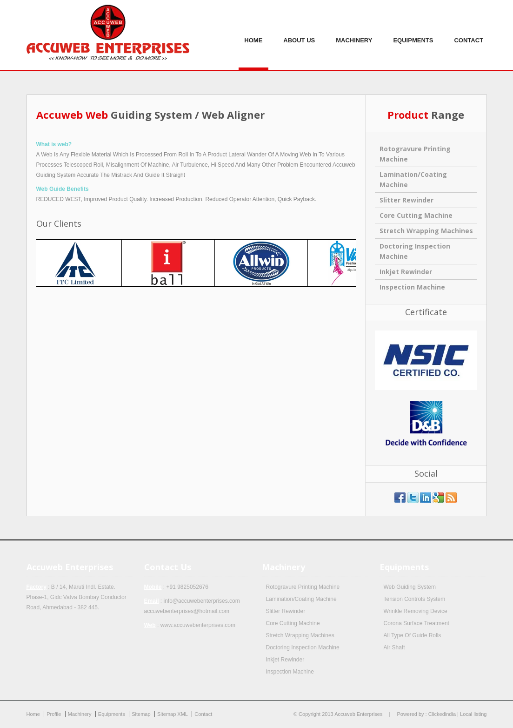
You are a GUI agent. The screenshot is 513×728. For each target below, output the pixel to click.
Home (253, 35)
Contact (468, 35)
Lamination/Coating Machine (301, 599)
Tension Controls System (415, 599)
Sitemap (141, 714)
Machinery (354, 35)
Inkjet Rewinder (406, 271)
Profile (54, 714)
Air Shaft (394, 647)
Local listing (473, 714)
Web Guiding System (410, 587)
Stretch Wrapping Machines (426, 230)
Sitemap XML (172, 714)
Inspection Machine (412, 287)
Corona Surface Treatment (416, 623)
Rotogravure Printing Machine (303, 587)
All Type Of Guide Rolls (412, 635)
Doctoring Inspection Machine (303, 647)
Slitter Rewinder (406, 199)
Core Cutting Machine (416, 215)
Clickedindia (442, 714)
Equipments (413, 35)
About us (299, 35)
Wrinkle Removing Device (415, 611)
